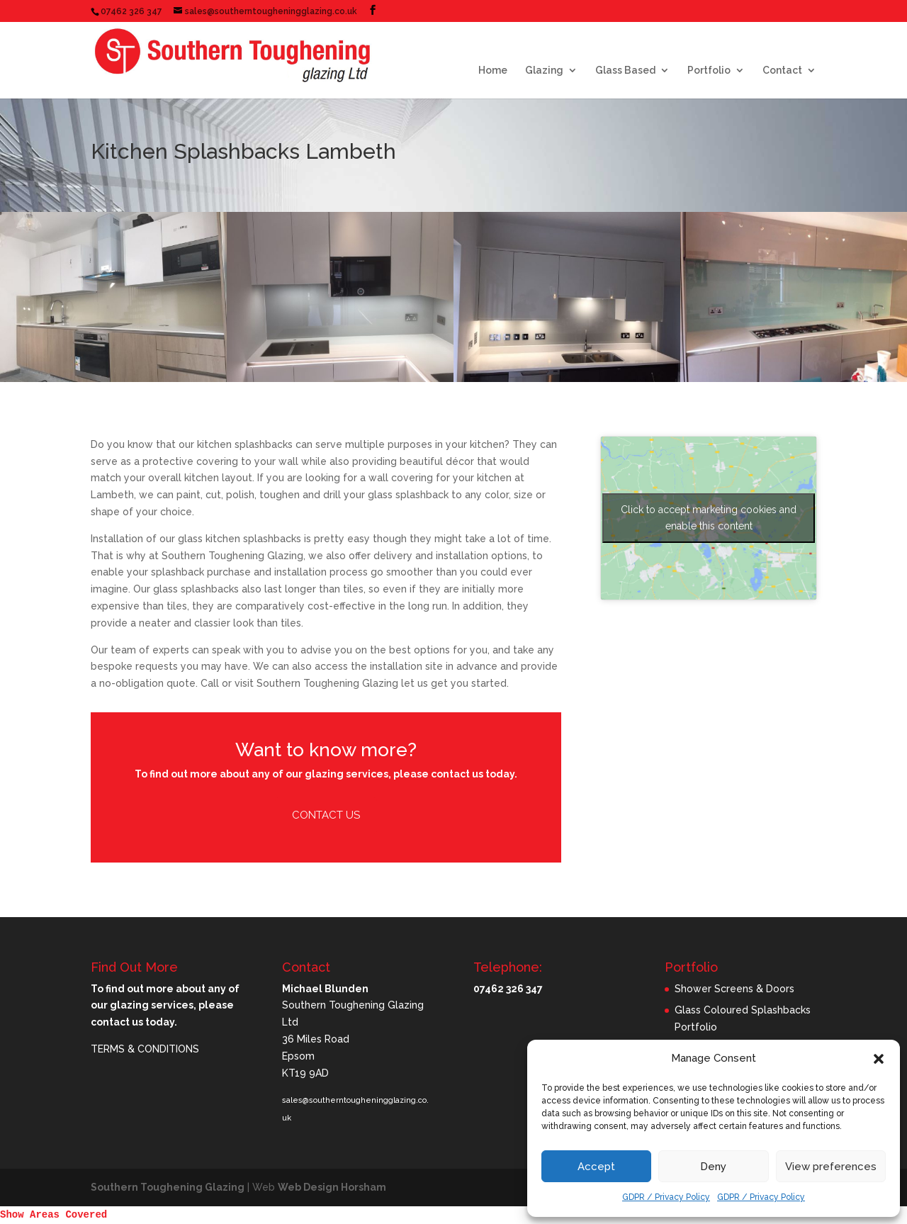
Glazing (544, 70)
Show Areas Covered (53, 1214)
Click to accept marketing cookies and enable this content (708, 518)
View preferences (831, 1166)
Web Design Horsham (332, 1187)
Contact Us (326, 815)
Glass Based (625, 70)
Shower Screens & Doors (734, 988)
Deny (713, 1166)
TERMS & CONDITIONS (145, 1049)
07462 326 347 (131, 11)
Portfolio (709, 70)
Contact (782, 70)
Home (492, 70)
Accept (596, 1166)
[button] (879, 1059)
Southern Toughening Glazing (167, 1187)
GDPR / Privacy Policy (666, 1197)
